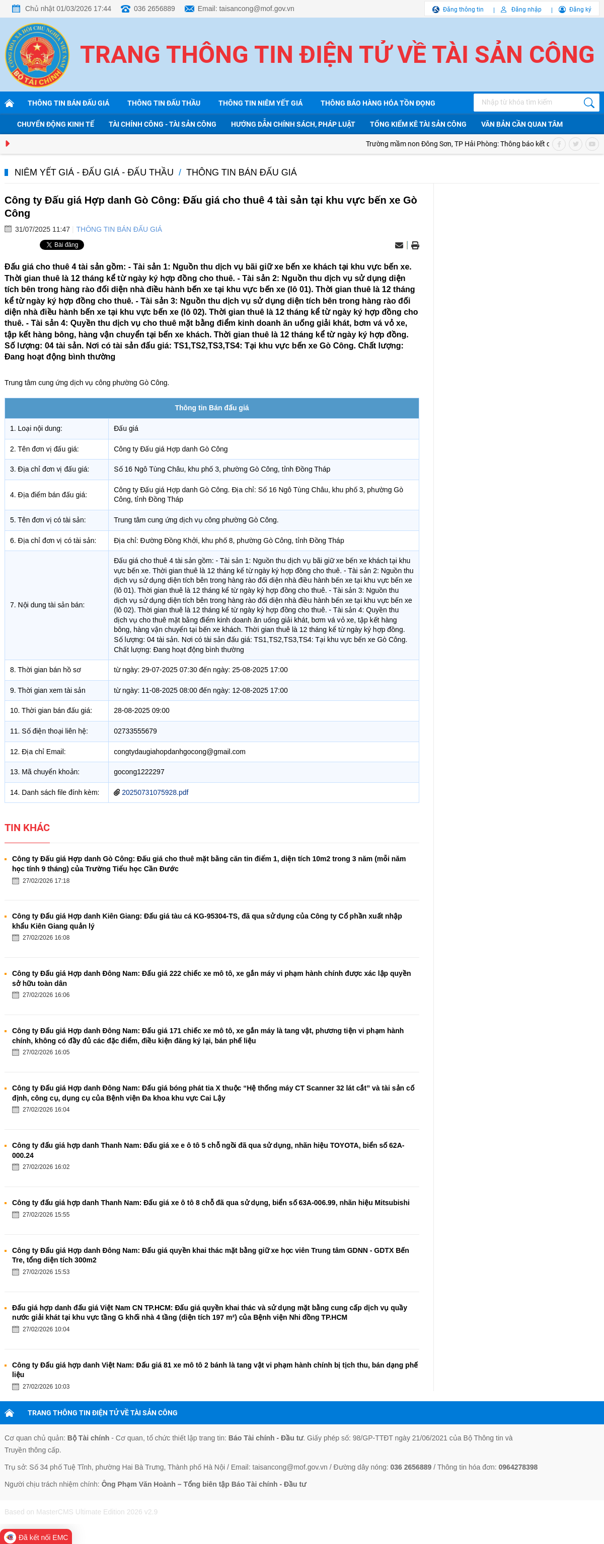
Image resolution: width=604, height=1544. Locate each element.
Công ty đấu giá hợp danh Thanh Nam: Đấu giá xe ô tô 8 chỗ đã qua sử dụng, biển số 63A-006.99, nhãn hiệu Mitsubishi (211, 1203)
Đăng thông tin (463, 9)
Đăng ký (580, 9)
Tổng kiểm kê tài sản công (418, 124)
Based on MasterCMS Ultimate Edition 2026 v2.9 (81, 1512)
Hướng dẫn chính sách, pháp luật (293, 124)
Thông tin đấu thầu (163, 103)
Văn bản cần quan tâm (522, 124)
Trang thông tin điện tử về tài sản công (337, 54)
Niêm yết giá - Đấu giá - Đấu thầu (94, 172)
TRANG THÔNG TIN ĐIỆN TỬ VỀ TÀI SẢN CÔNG (103, 1413)
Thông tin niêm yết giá (260, 103)
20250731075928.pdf (155, 792)
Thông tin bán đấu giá (68, 103)
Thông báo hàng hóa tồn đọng (378, 103)
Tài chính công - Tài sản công (162, 124)
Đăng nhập (526, 9)
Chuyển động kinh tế (55, 124)
